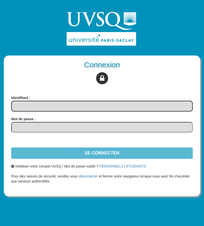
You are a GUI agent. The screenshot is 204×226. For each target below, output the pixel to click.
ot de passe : (23, 119)
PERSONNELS (111, 166)
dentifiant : (20, 98)
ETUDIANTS (136, 166)
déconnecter (88, 176)
